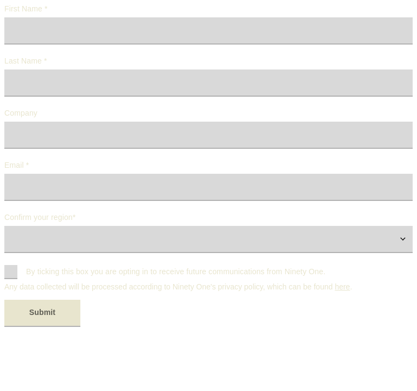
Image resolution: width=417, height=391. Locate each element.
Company (20, 113)
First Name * (26, 8)
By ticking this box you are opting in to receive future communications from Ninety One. (176, 271)
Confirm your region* (39, 217)
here (342, 286)
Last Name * (25, 60)
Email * (16, 165)
